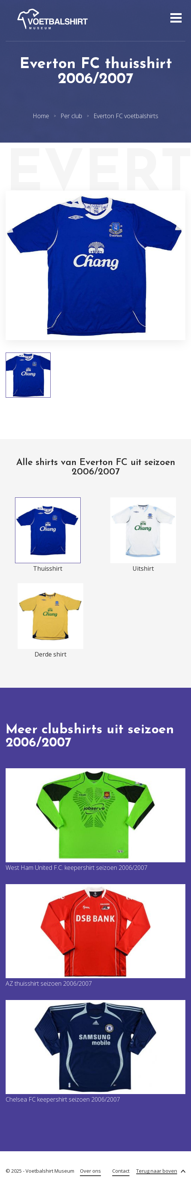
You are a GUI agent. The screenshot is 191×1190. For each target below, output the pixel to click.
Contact (120, 1170)
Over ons (90, 1170)
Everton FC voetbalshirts (125, 116)
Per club (71, 116)
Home (41, 116)
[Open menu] (175, 18)
